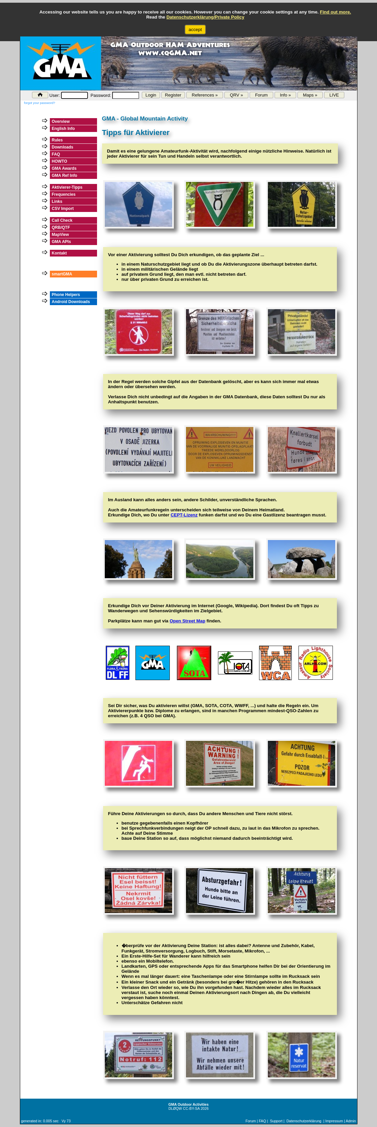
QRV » (236, 95)
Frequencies (64, 194)
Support (276, 1121)
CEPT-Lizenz (183, 514)
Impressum (334, 1121)
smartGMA (62, 274)
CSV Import (63, 208)
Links (57, 201)
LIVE (334, 95)
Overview (61, 121)
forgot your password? (39, 103)
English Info (63, 128)
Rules (57, 140)
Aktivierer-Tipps (67, 187)
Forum (261, 95)
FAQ (56, 154)
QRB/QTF (61, 227)
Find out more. (335, 12)
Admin (351, 1121)
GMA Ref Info (64, 175)
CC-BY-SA (191, 1108)
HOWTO (59, 161)
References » (205, 95)
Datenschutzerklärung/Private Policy (205, 17)
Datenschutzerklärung (303, 1121)
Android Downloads (71, 301)
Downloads (62, 147)
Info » (285, 95)
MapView (60, 234)
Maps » (310, 95)
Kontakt (59, 253)
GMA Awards (64, 168)
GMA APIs (61, 241)
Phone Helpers (66, 294)
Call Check (62, 220)
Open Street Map (187, 620)
